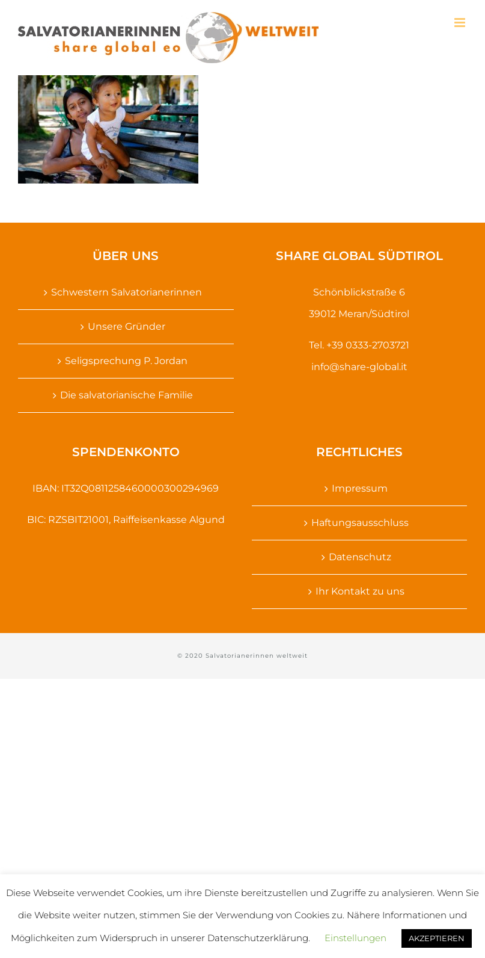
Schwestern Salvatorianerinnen (126, 292)
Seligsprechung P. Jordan (126, 360)
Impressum (360, 488)
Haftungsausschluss (360, 522)
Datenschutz (360, 557)
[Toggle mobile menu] (460, 22)
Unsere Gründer (126, 326)
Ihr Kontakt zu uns (360, 591)
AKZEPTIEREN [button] (437, 938)
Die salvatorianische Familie (126, 395)
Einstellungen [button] (355, 938)
